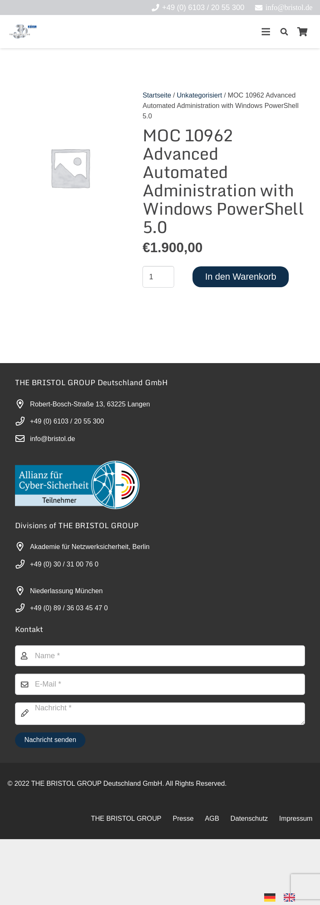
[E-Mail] (160, 750)
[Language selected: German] (283, 897)
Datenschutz (249, 884)
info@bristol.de (52, 438)
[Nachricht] (160, 779)
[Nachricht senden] (50, 806)
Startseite (156, 95)
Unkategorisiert (199, 95)
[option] (291, 897)
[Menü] (265, 31)
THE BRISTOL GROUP (126, 884)
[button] (284, 31)
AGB (212, 884)
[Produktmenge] (158, 277)
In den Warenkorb (240, 276)
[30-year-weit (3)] (23, 31)
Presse (182, 884)
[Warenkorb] (302, 31)
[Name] (160, 721)
